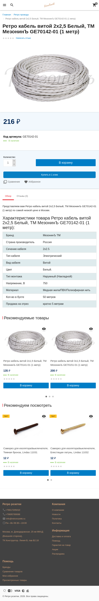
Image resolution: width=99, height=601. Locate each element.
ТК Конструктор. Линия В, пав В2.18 (21, 540)
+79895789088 (13, 514)
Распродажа (58, 554)
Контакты (56, 523)
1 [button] (46, 396)
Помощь (56, 540)
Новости (56, 514)
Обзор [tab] (8, 196)
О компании (58, 510)
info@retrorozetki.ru (15, 518)
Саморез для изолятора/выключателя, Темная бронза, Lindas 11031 (25, 450)
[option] (26, 356)
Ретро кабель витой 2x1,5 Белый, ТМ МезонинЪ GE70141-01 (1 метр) (25, 362)
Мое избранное (10, 576)
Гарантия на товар (61, 545)
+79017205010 (13, 510)
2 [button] (49, 396)
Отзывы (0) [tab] (22, 196)
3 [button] (53, 396)
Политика (57, 518)
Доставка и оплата (61, 536)
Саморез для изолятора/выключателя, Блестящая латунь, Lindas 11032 (72, 450)
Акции (55, 549)
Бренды (6, 567)
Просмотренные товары (15, 580)
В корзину (26, 385)
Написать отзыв (23, 38)
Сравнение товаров (12, 571)
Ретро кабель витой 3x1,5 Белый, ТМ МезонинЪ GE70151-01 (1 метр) (72, 362)
